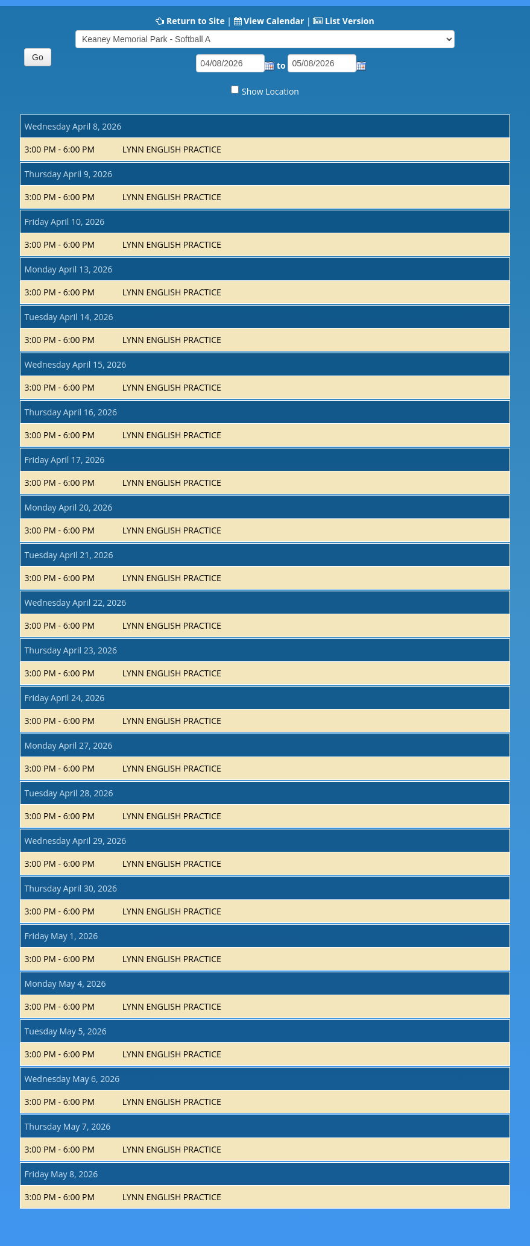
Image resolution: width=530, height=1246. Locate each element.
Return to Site (195, 21)
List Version (349, 21)
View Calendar (274, 21)
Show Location (270, 91)
